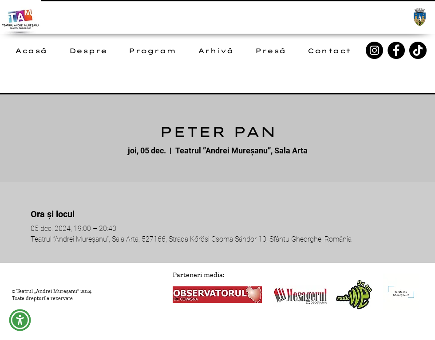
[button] (20, 320)
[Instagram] (374, 50)
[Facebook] (396, 50)
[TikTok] (418, 50)
